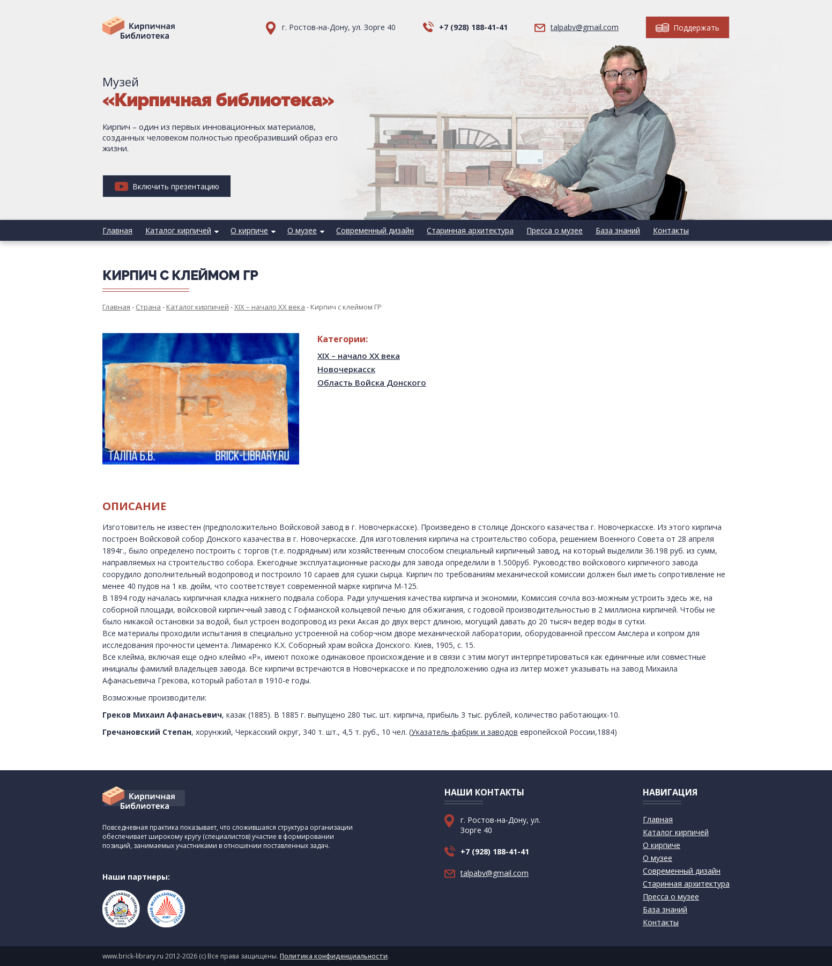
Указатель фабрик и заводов (464, 732)
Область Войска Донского (371, 382)
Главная (117, 230)
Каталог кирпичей (178, 230)
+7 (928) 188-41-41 (473, 27)
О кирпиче (249, 230)
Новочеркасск (346, 369)
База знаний (618, 230)
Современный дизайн (375, 230)
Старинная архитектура (470, 230)
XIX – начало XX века (358, 355)
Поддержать (687, 28)
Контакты (671, 230)
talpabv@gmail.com (585, 27)
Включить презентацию (167, 186)
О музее (302, 230)
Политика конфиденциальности (334, 956)
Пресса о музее (554, 230)
